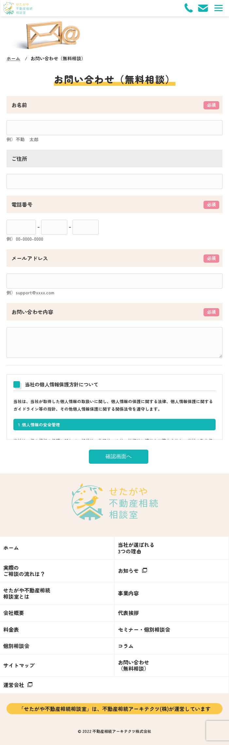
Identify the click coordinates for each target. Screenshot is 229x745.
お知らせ (132, 570)
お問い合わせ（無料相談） (133, 665)
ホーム (13, 58)
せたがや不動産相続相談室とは (26, 593)
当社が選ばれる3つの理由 (136, 548)
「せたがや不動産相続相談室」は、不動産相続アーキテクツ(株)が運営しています (115, 709)
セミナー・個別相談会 (144, 629)
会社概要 (13, 613)
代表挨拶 (128, 613)
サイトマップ (19, 665)
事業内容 (128, 593)
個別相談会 (16, 646)
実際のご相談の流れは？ (24, 571)
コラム (126, 646)
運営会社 (17, 685)
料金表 (11, 629)
